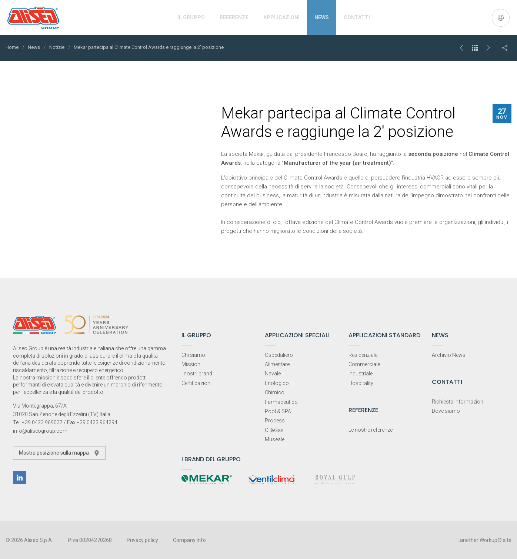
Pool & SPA (278, 411)
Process (275, 421)
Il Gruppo (191, 17)
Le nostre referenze (370, 430)
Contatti (357, 17)
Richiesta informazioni (458, 402)
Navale (273, 373)
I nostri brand (196, 373)
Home (12, 47)
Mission (190, 364)
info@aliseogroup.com (40, 431)
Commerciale (364, 364)
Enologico (277, 383)
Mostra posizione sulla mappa (59, 453)
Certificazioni (196, 383)
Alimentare (277, 364)
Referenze (234, 17)
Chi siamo (193, 355)
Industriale (360, 373)
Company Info (189, 540)
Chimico (274, 392)
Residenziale (362, 355)
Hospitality (360, 383)
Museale (274, 439)
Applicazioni (281, 17)
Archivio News (449, 355)
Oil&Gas (274, 430)
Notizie (56, 47)
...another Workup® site (484, 540)
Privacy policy (142, 540)
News (321, 17)
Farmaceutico (281, 402)
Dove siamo (446, 411)
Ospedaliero (279, 355)
